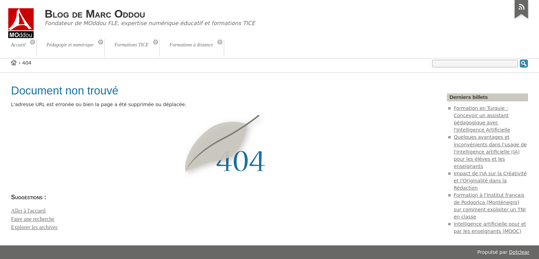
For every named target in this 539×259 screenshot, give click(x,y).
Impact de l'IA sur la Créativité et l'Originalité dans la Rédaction (490, 181)
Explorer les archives (34, 227)
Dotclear (519, 252)
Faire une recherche (32, 219)
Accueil (14, 62)
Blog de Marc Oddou (95, 14)
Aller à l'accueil (28, 211)
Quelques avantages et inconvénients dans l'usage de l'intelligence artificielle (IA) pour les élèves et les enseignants (490, 151)
